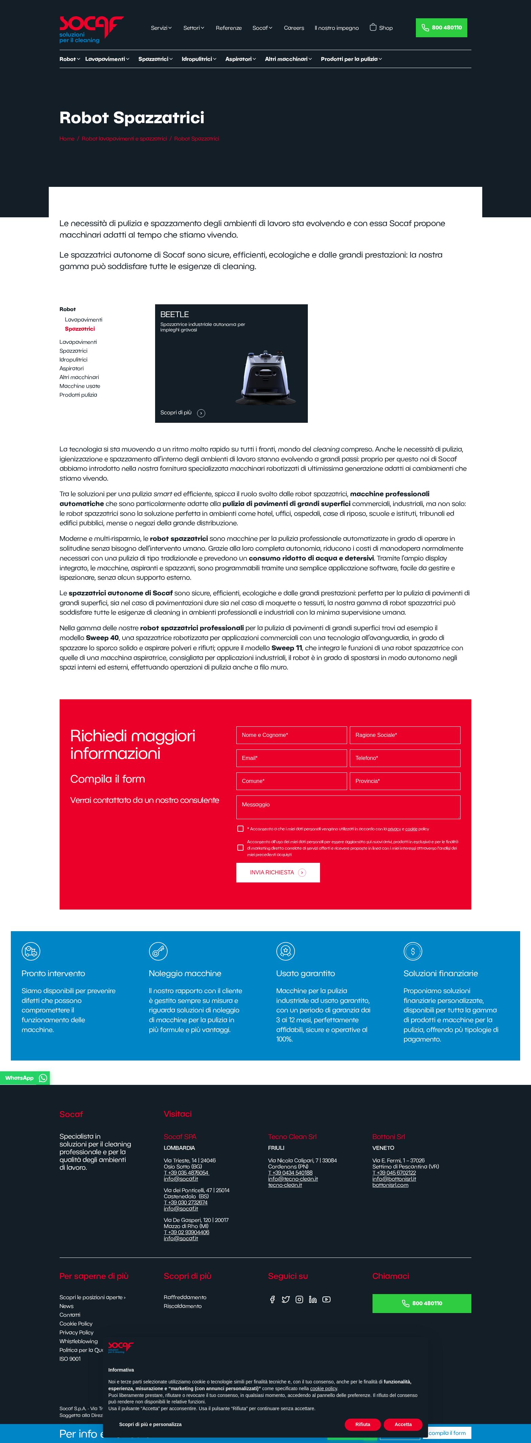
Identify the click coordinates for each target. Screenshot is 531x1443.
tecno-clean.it (285, 1185)
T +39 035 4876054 (187, 1172)
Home (67, 138)
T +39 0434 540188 (290, 1172)
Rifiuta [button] (363, 1424)
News (66, 1306)
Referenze (229, 28)
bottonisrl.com (390, 1185)
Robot (68, 309)
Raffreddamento (185, 1297)
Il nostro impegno (337, 28)
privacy (394, 828)
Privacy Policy (76, 1332)
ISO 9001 (70, 1359)
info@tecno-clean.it (293, 1179)
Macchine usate (80, 386)
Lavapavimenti (83, 319)
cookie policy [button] (323, 1388)
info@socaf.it (181, 1179)
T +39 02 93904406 (186, 1232)
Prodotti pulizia (78, 395)
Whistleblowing (79, 1341)
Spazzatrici (80, 328)
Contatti (70, 1315)
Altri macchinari (79, 377)
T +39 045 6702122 (394, 1172)
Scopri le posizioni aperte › (93, 1297)
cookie (411, 828)
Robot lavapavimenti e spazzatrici (124, 138)
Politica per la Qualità (86, 1350)
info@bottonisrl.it (394, 1179)
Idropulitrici (73, 359)
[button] (264, 1078)
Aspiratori (72, 368)
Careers (294, 28)
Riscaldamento (183, 1306)
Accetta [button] (403, 1424)
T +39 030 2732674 (186, 1202)
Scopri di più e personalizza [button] (150, 1424)
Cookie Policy (76, 1323)
